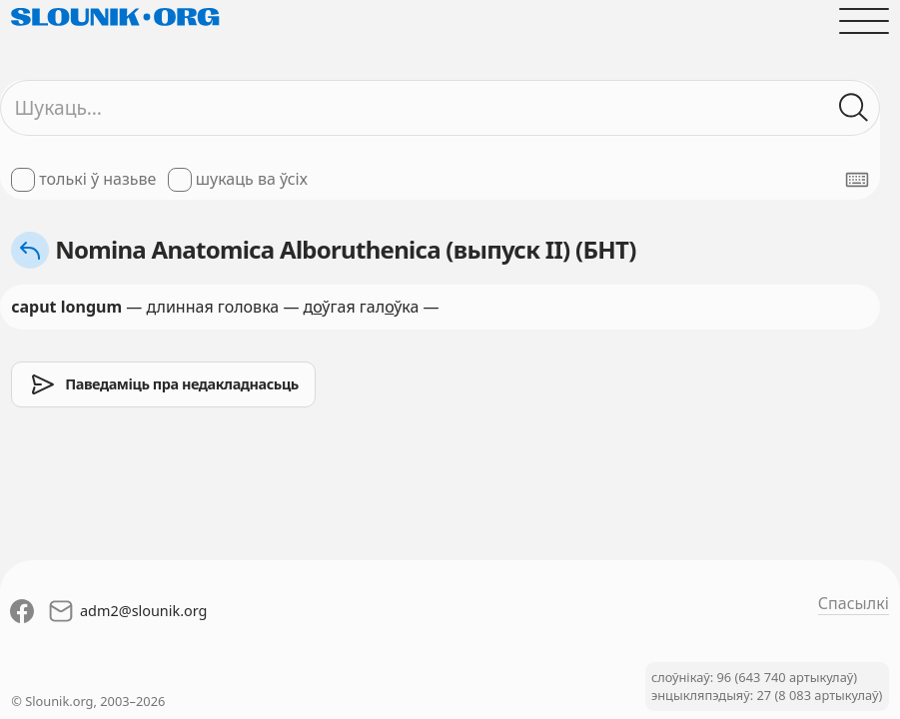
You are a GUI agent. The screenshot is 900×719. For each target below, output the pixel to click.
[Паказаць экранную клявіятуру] (857, 180)
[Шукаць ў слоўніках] (854, 108)
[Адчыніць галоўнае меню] (864, 21)
